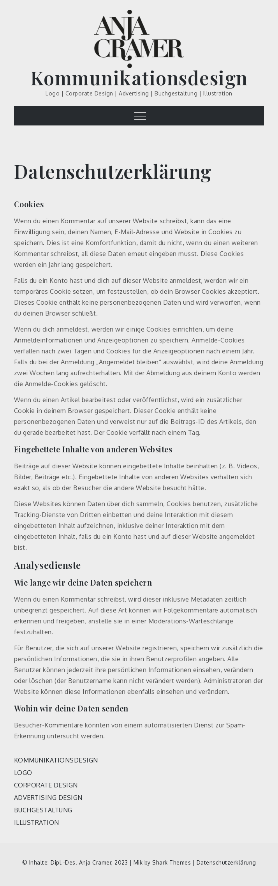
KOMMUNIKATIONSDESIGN (56, 760)
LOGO (23, 773)
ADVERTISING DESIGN (48, 797)
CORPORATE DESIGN (46, 785)
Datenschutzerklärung (226, 862)
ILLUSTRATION (36, 822)
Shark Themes (172, 862)
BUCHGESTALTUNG (43, 810)
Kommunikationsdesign (139, 77)
